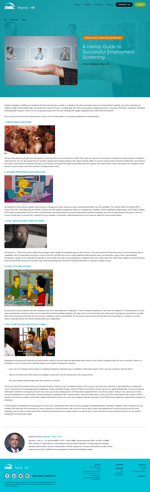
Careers (143, 469)
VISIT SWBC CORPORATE (44, 475)
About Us (109, 4)
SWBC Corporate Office (138, 471)
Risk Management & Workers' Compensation (92, 478)
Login (140, 4)
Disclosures (7, 484)
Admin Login (13, 486)
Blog (23, 19)
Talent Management (94, 475)
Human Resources (95, 467)
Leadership (142, 467)
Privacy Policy (16, 484)
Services (77, 4)
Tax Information (118, 475)
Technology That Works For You (91, 473)
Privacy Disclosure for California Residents (32, 484)
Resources (98, 4)
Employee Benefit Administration (91, 471)
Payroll (98, 469)
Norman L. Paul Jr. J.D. (100, 64)
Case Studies (119, 473)
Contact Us (124, 4)
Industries (87, 4)
